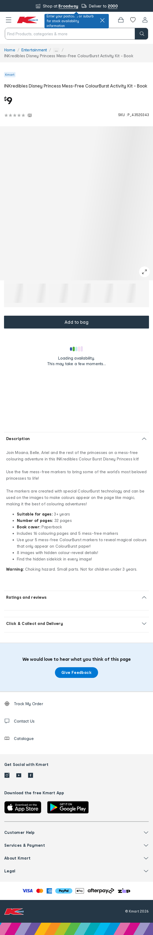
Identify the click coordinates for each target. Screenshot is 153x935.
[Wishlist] (133, 19)
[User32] (145, 19)
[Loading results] (76, 349)
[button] (8, 20)
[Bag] (120, 19)
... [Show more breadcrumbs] (56, 50)
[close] (102, 20)
